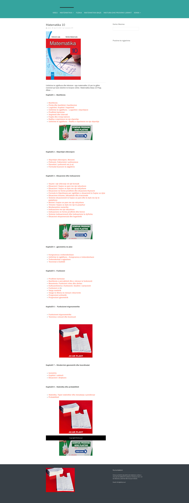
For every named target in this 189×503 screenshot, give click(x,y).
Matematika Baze (92, 10)
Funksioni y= (54, 288)
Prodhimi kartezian (57, 112)
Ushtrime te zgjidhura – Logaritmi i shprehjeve (68, 110)
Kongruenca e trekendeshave (61, 255)
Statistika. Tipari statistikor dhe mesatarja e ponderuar (72, 395)
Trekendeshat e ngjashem (60, 259)
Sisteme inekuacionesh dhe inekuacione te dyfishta (71, 214)
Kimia (137, 10)
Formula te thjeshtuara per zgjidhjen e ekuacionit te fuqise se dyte (77, 193)
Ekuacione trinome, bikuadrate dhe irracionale (68, 195)
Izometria (53, 373)
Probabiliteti (54, 397)
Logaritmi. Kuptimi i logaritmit (61, 107)
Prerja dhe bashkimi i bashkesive (63, 105)
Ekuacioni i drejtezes (57, 378)
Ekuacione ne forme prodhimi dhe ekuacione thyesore (72, 191)
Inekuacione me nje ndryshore (62, 209)
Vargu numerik (55, 290)
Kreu (55, 10)
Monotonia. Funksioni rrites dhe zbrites (65, 283)
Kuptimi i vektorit (56, 375)
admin (49, 28)
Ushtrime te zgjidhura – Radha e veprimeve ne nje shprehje (74, 122)
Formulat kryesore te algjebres (62, 167)
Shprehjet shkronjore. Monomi (62, 160)
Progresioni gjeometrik (58, 297)
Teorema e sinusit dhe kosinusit (62, 317)
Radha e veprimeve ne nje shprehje (64, 119)
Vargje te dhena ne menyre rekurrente (65, 293)
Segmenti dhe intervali (58, 114)
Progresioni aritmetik (58, 295)
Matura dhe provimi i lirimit (118, 10)
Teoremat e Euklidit (57, 262)
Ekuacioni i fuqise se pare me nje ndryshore (67, 186)
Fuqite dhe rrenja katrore (59, 117)
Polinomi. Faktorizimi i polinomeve (63, 162)
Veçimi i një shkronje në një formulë (64, 184)
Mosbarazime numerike (59, 207)
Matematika (67, 10)
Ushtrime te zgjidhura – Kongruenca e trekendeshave (71, 257)
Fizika (79, 10)
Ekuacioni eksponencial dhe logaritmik (65, 216)
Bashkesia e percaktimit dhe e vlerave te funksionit (70, 281)
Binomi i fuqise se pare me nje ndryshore (66, 202)
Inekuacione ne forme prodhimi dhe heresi (67, 212)
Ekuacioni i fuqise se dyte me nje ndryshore (67, 188)
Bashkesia (53, 103)
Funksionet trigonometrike (60, 315)
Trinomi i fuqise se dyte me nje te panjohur (67, 205)
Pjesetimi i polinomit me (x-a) (61, 164)
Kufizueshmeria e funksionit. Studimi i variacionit (70, 286)
